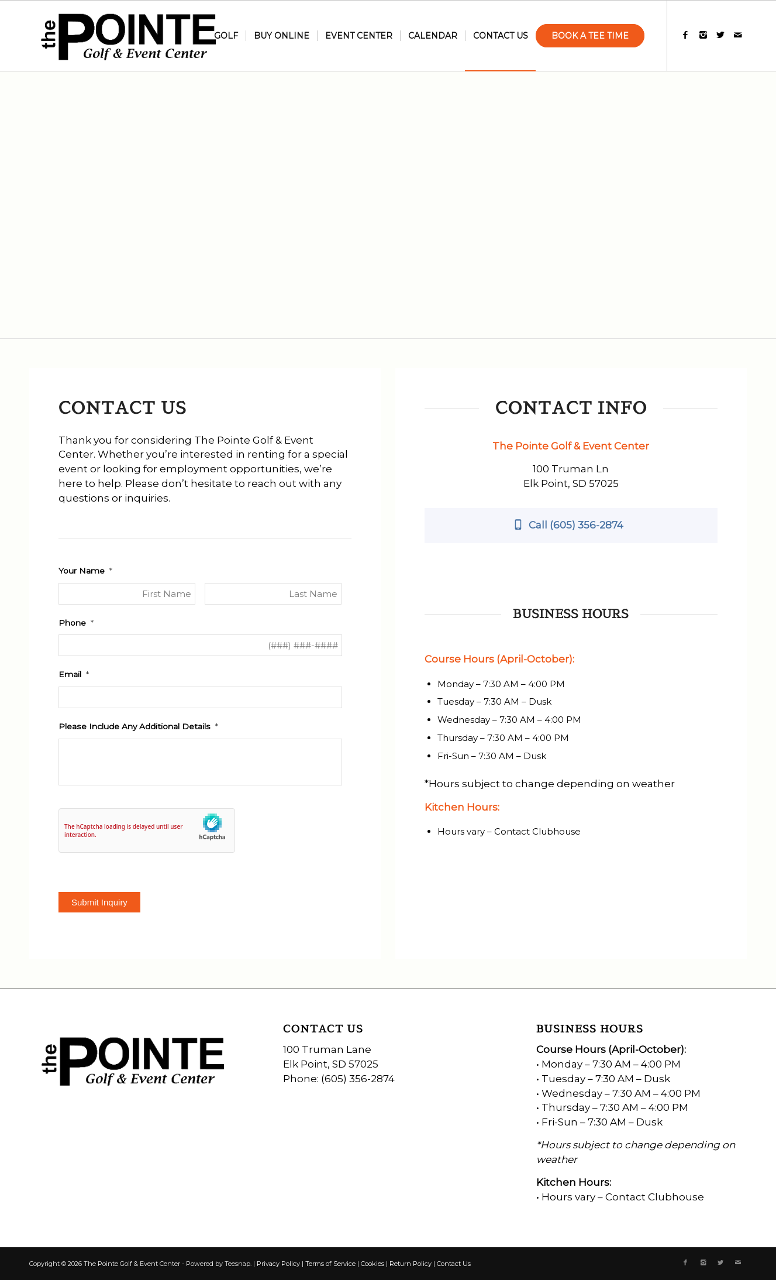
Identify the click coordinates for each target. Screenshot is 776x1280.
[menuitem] (226, 36)
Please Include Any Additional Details (138, 726)
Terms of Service (330, 1264)
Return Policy (410, 1264)
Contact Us (454, 1264)
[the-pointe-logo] (130, 36)
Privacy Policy (278, 1264)
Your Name (85, 570)
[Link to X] (720, 35)
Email (73, 674)
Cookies (372, 1264)
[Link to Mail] (738, 35)
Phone (76, 622)
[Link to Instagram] (703, 35)
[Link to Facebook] (685, 35)
